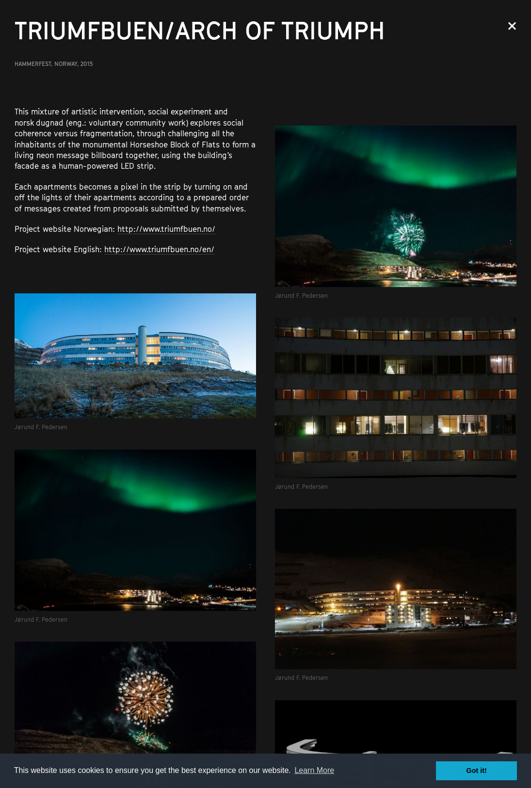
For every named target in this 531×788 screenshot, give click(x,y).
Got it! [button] (477, 770)
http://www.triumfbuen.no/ (166, 229)
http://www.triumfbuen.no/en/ (159, 249)
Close (512, 26)
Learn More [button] (314, 770)
